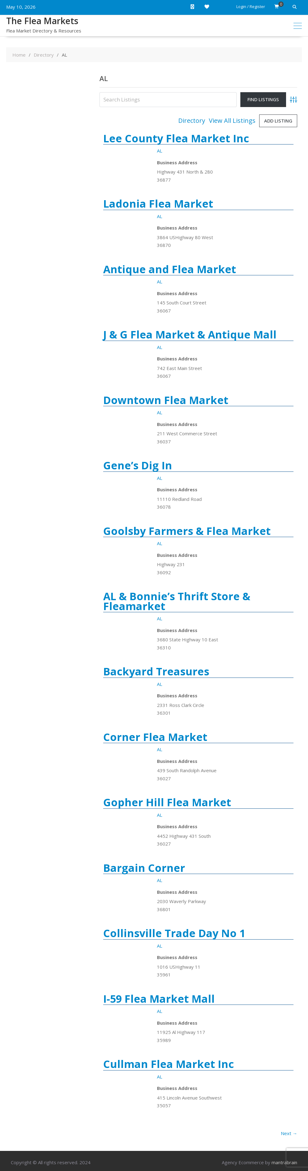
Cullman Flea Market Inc (168, 1064)
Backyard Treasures (156, 671)
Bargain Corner (144, 868)
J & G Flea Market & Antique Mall (189, 334)
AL (159, 151)
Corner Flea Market (155, 737)
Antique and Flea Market (169, 269)
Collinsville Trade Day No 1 (174, 933)
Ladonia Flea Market (158, 203)
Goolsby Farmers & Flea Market (187, 531)
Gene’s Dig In (137, 465)
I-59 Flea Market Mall (159, 999)
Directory (191, 121)
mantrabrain (284, 1162)
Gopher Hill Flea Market (167, 802)
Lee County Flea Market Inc (176, 138)
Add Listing (278, 121)
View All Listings (232, 121)
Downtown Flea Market (165, 400)
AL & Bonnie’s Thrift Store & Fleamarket (176, 601)
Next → (289, 1133)
